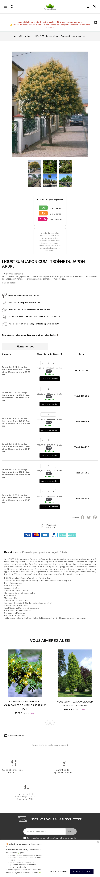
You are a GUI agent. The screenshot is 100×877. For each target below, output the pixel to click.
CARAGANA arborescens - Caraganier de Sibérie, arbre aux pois (25, 705)
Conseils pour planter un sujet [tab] (40, 552)
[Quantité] (48, 363)
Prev (47, 723)
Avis (64, 552)
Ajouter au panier (49, 378)
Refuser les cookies (58, 871)
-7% (43, 213)
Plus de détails (9, 282)
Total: (81, 370)
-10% (42, 219)
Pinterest (95, 517)
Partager (82, 517)
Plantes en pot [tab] (25, 346)
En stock (49, 374)
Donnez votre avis (13, 274)
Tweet (88, 517)
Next (52, 723)
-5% (43, 208)
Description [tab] (11, 552)
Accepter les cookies (82, 871)
